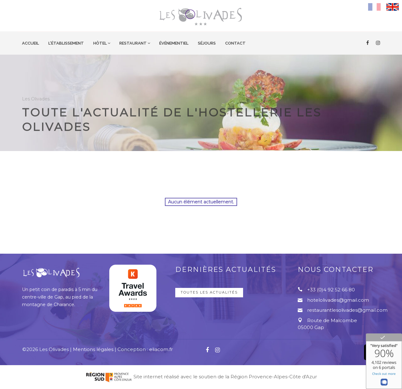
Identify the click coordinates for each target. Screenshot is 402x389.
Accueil (30, 43)
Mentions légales (93, 349)
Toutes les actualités (209, 292)
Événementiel (173, 43)
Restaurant (133, 43)
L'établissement (66, 43)
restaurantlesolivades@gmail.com (347, 310)
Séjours (207, 43)
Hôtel (100, 43)
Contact (235, 43)
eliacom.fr (161, 349)
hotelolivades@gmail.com (338, 300)
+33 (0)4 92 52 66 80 (331, 290)
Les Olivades (36, 105)
